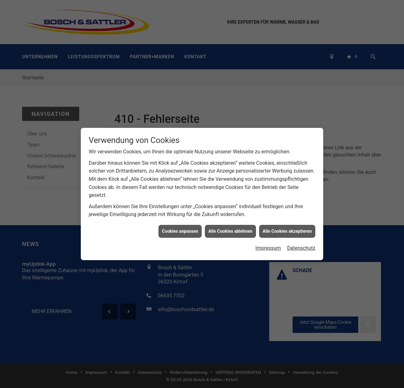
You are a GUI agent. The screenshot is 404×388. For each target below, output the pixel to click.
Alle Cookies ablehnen (230, 228)
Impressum (268, 246)
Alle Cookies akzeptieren (287, 228)
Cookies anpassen (180, 228)
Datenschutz (301, 246)
